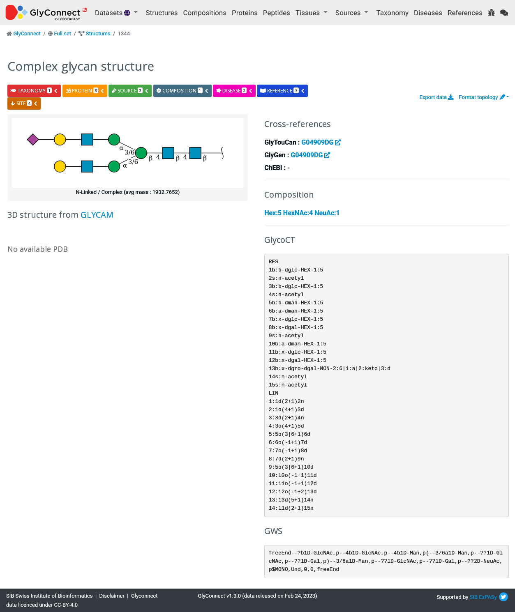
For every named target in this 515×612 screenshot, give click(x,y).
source (130, 90)
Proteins (245, 13)
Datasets (113, 13)
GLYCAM (97, 214)
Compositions (204, 13)
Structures (162, 13)
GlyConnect (26, 33)
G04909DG (321, 142)
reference (282, 90)
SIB (474, 597)
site (24, 103)
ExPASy (488, 597)
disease (234, 90)
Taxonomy (392, 13)
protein (85, 90)
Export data (437, 97)
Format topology (482, 97)
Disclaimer (112, 596)
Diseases (428, 13)
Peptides (276, 13)
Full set (62, 33)
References (465, 13)
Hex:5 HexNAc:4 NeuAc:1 (302, 213)
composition (183, 90)
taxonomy (34, 90)
